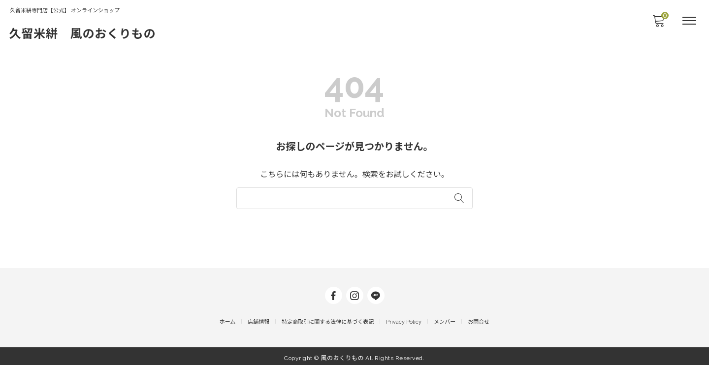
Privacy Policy (403, 318)
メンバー (444, 318)
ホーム (228, 318)
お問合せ (478, 318)
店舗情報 (258, 318)
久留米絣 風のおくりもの (89, 33)
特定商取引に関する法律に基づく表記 (328, 318)
